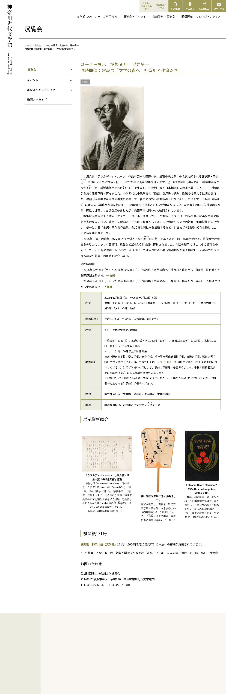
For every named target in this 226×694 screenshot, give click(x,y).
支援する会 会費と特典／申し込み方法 (131, 667)
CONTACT (219, 6)
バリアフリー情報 (162, 650)
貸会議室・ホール (161, 6)
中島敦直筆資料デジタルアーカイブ (201, 656)
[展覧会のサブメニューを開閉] (70, 69)
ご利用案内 (112, 16)
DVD (79, 678)
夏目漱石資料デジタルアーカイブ (201, 648)
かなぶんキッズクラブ (41, 90)
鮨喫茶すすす (160, 675)
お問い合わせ (197, 674)
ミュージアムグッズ (208, 17)
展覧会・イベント (136, 16)
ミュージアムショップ (164, 671)
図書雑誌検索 (199, 633)
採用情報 (81, 653)
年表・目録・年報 (85, 670)
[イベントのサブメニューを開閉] (70, 80)
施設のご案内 (158, 654)
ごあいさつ (82, 633)
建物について (83, 648)
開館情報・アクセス (163, 633)
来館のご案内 (158, 629)
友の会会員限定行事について (123, 656)
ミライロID (164, 362)
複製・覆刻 (82, 674)
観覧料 (157, 637)
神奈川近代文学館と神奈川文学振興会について (89, 639)
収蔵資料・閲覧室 (165, 16)
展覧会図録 (82, 661)
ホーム (28, 45)
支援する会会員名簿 (125, 677)
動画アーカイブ (37, 100)
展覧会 (38, 45)
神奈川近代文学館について (88, 629)
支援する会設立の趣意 (126, 673)
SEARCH (175, 6)
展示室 (157, 662)
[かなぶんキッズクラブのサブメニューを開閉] (70, 90)
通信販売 (187, 17)
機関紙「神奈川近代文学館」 (99, 544)
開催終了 (85, 82)
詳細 (112, 275)
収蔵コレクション (200, 642)
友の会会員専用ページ (126, 661)
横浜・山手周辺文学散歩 (127, 637)
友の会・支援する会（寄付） (146, 6)
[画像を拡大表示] (112, 168)
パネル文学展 (83, 687)
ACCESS (190, 6)
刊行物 (77, 657)
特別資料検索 (199, 637)
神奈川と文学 (119, 629)
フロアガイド (160, 645)
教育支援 (79, 683)
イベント (32, 80)
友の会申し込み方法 (125, 650)
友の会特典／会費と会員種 (128, 646)
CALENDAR (204, 6)
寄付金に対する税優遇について (122, 683)
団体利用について (162, 641)
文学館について (88, 16)
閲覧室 (157, 658)
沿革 (79, 644)
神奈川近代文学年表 (125, 633)
